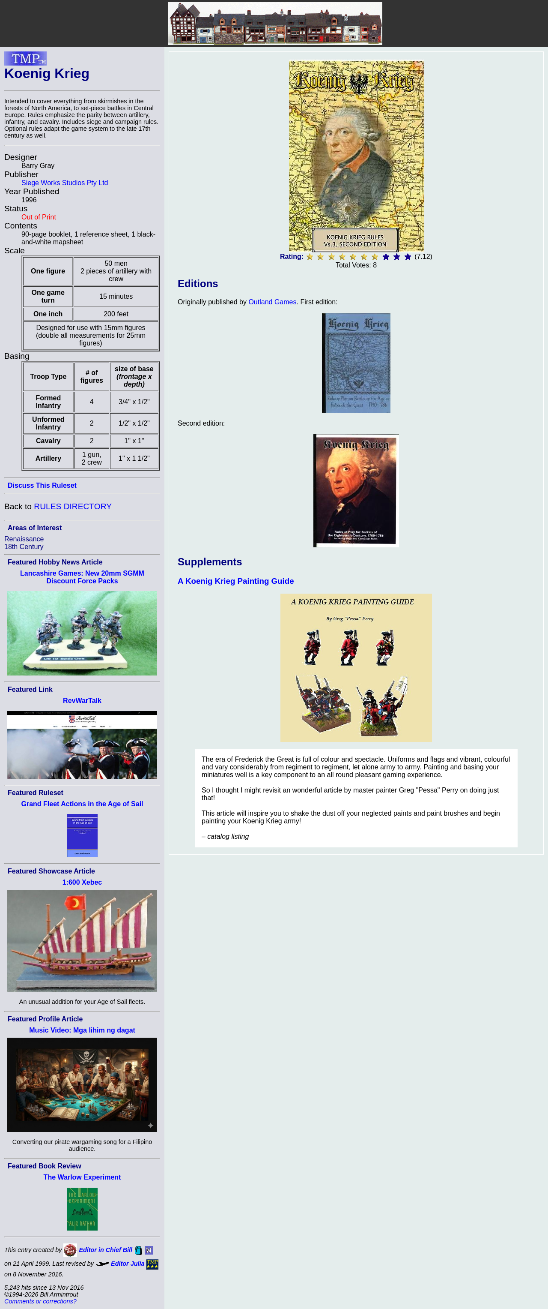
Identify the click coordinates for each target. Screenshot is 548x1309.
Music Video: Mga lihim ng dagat (82, 1030)
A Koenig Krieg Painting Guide (236, 580)
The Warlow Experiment (82, 1177)
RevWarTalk (82, 700)
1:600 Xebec (82, 882)
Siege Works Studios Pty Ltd (64, 182)
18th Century (24, 546)
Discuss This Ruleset (42, 485)
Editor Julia (127, 1263)
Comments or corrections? (40, 1301)
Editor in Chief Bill (105, 1249)
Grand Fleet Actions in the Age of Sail (82, 804)
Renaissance (24, 539)
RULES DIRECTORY (73, 506)
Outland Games (272, 302)
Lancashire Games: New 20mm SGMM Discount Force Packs (82, 577)
